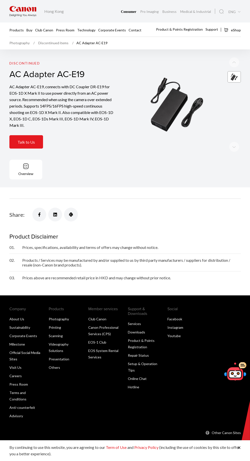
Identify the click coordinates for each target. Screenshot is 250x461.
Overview (25, 174)
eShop (232, 30)
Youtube (174, 336)
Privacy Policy (146, 447)
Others (54, 367)
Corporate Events (112, 30)
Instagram (175, 327)
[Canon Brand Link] (22, 11)
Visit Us (15, 367)
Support (211, 29)
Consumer (129, 12)
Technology (86, 30)
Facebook (174, 319)
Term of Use (116, 447)
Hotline (133, 387)
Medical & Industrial (195, 11)
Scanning (56, 336)
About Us (16, 319)
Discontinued (24, 63)
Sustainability (19, 327)
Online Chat (137, 378)
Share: (16, 214)
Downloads (136, 332)
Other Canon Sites (226, 433)
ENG (232, 12)
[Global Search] (221, 11)
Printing (55, 327)
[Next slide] (234, 62)
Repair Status (138, 355)
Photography (59, 319)
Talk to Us (26, 142)
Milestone (17, 344)
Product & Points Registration (179, 29)
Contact (135, 30)
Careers (15, 376)
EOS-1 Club (97, 342)
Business (169, 11)
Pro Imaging (149, 11)
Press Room (65, 30)
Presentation (59, 359)
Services (134, 324)
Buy (29, 30)
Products (16, 30)
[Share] (39, 214)
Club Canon (44, 30)
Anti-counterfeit (22, 407)
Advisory (16, 416)
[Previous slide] (234, 147)
